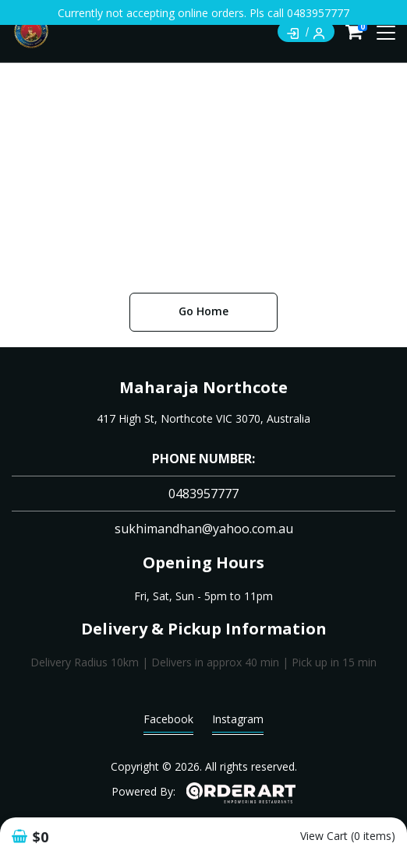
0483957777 (203, 493)
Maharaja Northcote (203, 387)
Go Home (203, 311)
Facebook (168, 723)
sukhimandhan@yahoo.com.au (204, 528)
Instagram (238, 723)
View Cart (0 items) (347, 835)
